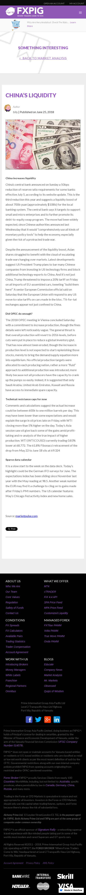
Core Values (13, 597)
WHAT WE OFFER (56, 581)
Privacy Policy (33, 863)
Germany (61, 785)
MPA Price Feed (53, 607)
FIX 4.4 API (50, 597)
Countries (9, 781)
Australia (65, 781)
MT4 (46, 586)
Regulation (12, 602)
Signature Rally (46, 829)
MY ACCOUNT (77, 3)
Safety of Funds (15, 607)
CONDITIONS (15, 620)
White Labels (13, 675)
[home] (21, 13)
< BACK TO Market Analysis (43, 58)
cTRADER (50, 591)
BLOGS (48, 659)
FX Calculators (14, 630)
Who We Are (13, 586)
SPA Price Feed (53, 602)
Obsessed (50, 685)
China (71, 785)
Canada (50, 785)
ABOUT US (13, 581)
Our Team (11, 591)
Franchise (11, 680)
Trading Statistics (15, 641)
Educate (48, 664)
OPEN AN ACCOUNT (54, 3)
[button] (80, 12)
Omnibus (11, 691)
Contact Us (12, 613)
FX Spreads (12, 625)
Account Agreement (17, 652)
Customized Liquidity (56, 613)
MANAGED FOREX (57, 620)
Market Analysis (53, 675)
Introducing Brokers (17, 664)
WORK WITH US (17, 659)
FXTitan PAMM (52, 625)
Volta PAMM (51, 630)
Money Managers (16, 669)
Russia (8, 788)
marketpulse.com (27, 516)
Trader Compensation (18, 646)
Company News (53, 669)
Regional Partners (16, 685)
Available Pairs (14, 636)
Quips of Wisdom (54, 691)
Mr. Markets (51, 680)
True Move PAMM (54, 636)
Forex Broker (11, 777)
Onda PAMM (51, 641)
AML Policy (48, 863)
